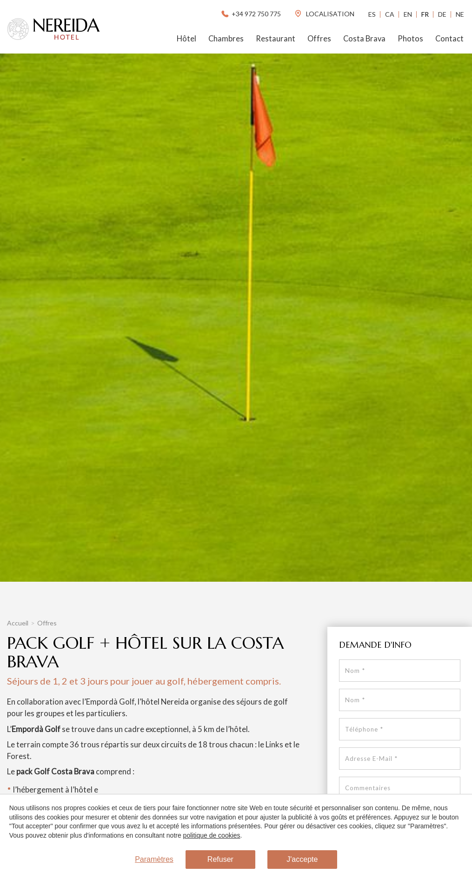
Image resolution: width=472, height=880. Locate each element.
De (442, 14)
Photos (410, 38)
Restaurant (275, 38)
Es (372, 14)
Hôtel (186, 38)
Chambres (226, 38)
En (408, 14)
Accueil (17, 623)
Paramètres (154, 860)
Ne (460, 14)
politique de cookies (211, 836)
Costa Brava (364, 38)
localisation (324, 14)
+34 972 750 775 (250, 14)
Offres (319, 38)
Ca (389, 14)
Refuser (220, 860)
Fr (425, 14)
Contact (449, 38)
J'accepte (302, 860)
